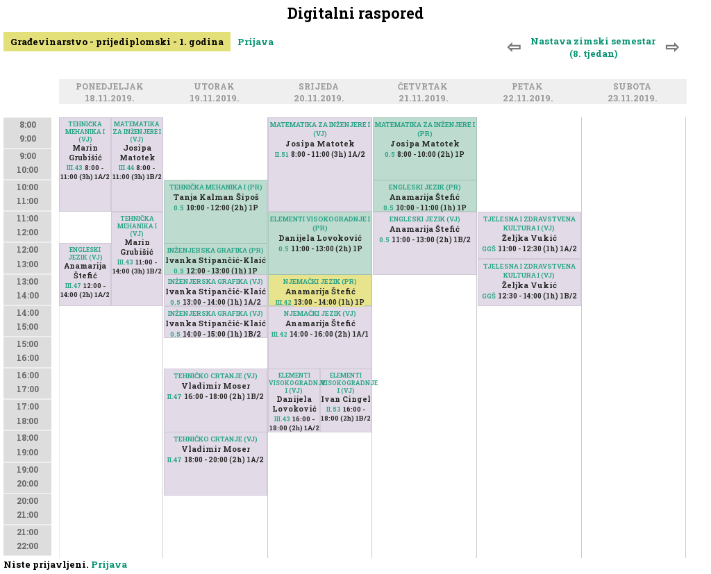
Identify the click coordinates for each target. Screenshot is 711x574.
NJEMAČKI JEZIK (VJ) (320, 313)
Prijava (255, 41)
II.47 (174, 459)
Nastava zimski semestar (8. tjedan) (592, 47)
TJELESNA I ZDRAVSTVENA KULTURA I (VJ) (529, 223)
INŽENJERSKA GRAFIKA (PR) (215, 250)
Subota (634, 87)
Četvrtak (425, 87)
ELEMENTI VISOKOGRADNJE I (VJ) (346, 382)
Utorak (216, 87)
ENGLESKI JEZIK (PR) (425, 187)
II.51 (282, 154)
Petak (529, 87)
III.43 (75, 167)
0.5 (179, 207)
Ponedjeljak (112, 87)
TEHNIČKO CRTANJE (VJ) (216, 439)
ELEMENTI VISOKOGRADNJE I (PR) (320, 223)
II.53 (333, 409)
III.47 (73, 285)
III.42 (284, 302)
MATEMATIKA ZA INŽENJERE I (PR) (425, 129)
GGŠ (489, 248)
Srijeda (321, 87)
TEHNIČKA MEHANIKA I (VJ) (85, 131)
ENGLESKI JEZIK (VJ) (85, 253)
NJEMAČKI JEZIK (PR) (320, 281)
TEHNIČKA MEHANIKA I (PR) (215, 187)
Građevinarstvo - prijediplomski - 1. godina (117, 41)
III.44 (126, 167)
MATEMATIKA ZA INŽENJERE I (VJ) (136, 131)
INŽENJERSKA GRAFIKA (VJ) (215, 281)
